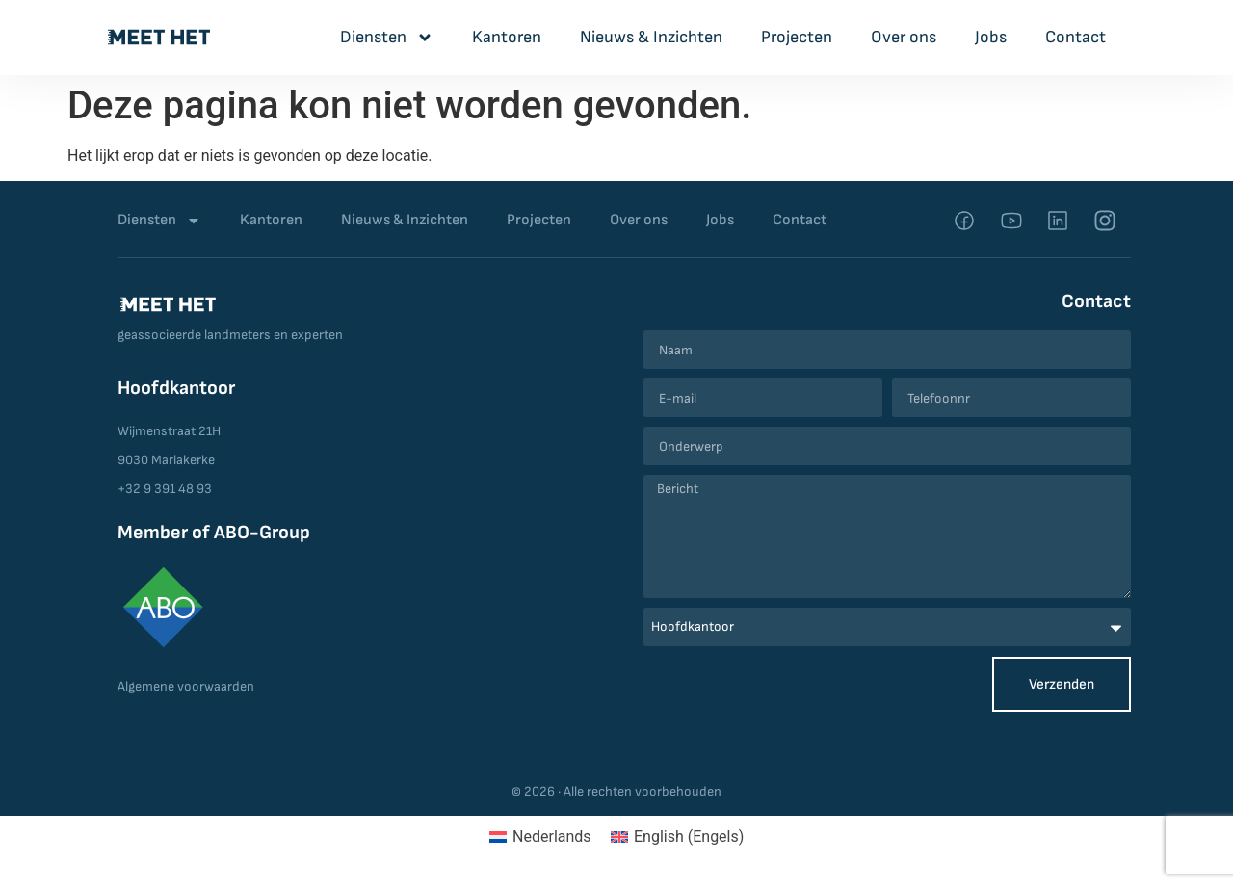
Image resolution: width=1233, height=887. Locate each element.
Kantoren (506, 37)
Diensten (386, 37)
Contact (1075, 37)
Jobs (991, 37)
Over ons (903, 37)
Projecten (796, 37)
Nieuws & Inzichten (651, 37)
